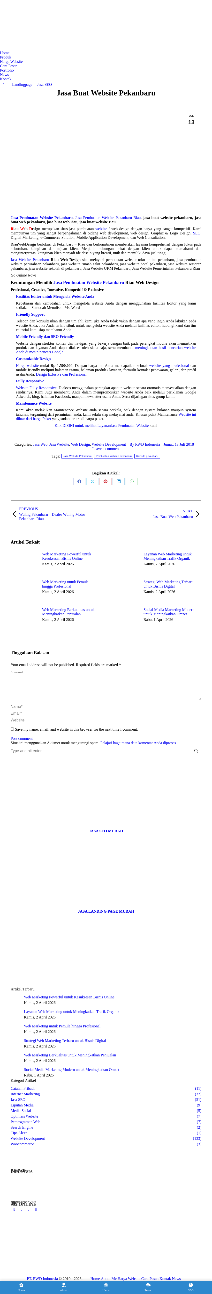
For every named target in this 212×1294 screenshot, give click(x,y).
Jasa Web (40, 444)
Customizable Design (33, 359)
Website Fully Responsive (36, 388)
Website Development (109, 444)
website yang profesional (169, 365)
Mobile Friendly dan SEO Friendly (45, 336)
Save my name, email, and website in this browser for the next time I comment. (76, 735)
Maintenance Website (34, 403)
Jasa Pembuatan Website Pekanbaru (88, 282)
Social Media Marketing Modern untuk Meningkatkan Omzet (169, 612)
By (145, 444)
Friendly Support (30, 314)
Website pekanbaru (147, 456)
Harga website (27, 365)
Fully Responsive (30, 381)
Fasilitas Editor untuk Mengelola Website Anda (55, 296)
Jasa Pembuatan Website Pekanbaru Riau (108, 218)
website (101, 229)
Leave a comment (106, 449)
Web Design (80, 444)
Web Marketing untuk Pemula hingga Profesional (65, 584)
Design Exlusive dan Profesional (61, 374)
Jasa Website (59, 444)
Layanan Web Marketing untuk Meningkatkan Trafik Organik (168, 556)
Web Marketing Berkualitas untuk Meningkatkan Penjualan (68, 612)
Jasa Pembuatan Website (130, 425)
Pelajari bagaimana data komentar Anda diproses (138, 749)
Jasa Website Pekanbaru (30, 260)
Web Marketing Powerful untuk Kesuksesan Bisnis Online (66, 556)
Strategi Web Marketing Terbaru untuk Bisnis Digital (168, 584)
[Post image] (24, 563)
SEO (196, 233)
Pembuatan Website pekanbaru (114, 456)
